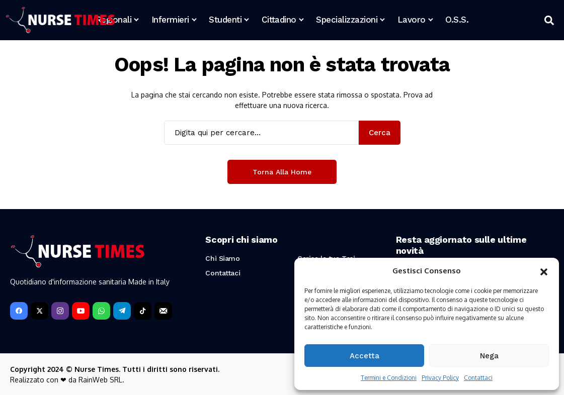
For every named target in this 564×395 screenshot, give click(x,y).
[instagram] (60, 311)
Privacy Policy (440, 377)
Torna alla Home (282, 172)
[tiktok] (142, 311)
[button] (544, 271)
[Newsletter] (163, 311)
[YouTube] (81, 311)
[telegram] (122, 311)
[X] (39, 311)
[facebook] (19, 311)
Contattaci (478, 377)
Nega (489, 355)
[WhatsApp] (101, 311)
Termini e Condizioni (389, 377)
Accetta (364, 355)
